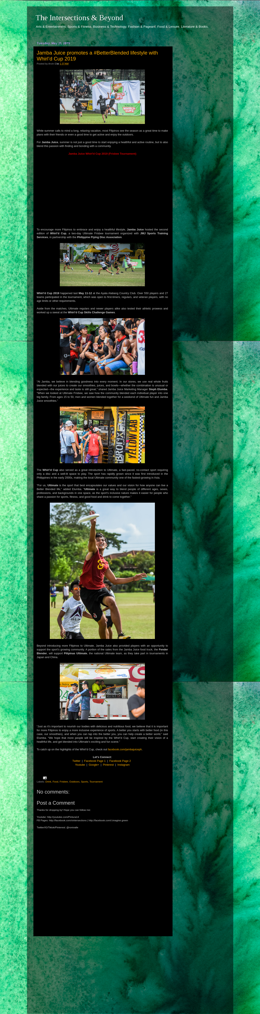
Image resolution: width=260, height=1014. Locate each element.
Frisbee (64, 781)
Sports (84, 781)
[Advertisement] (102, 971)
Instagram (123, 764)
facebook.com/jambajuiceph (125, 749)
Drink (48, 781)
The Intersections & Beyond (79, 17)
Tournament (96, 781)
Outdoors (74, 781)
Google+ (94, 764)
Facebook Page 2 (120, 760)
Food (55, 781)
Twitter (76, 760)
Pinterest (108, 764)
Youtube (80, 764)
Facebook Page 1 (95, 760)
